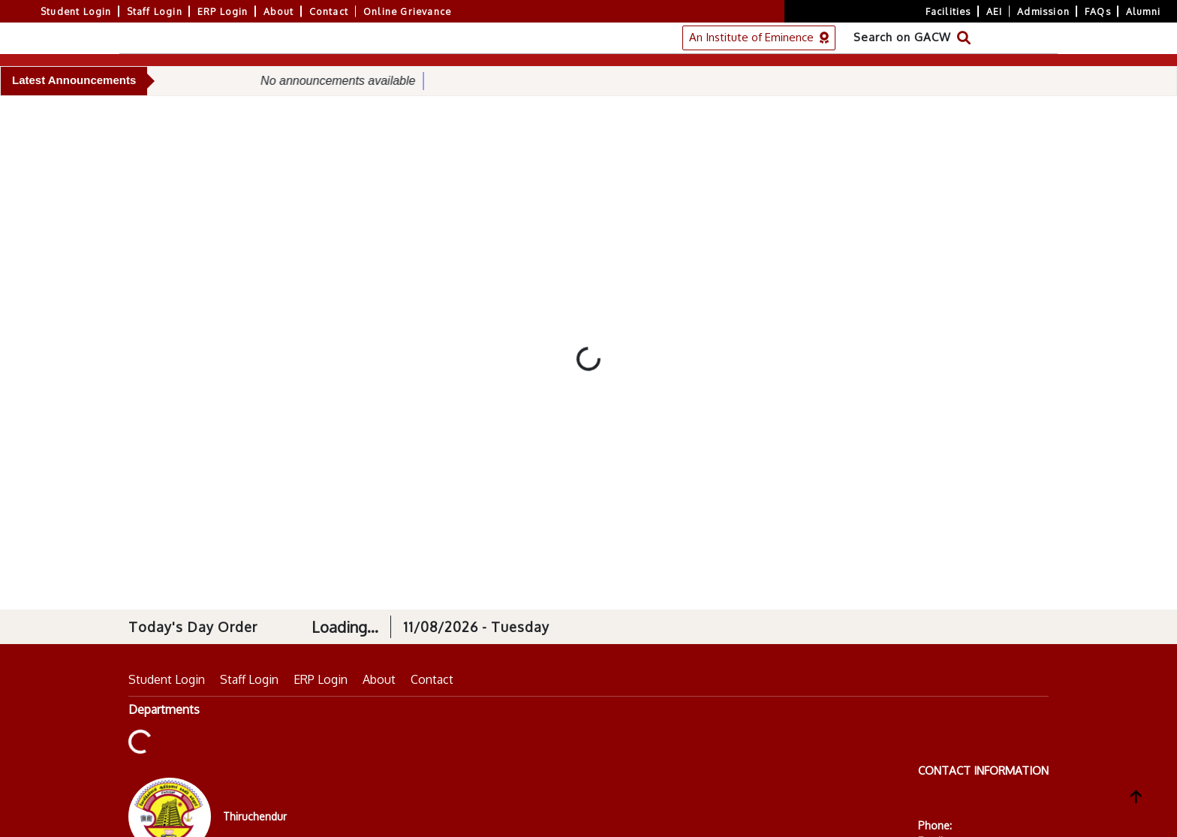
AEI (994, 11)
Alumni (1143, 11)
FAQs (1098, 11)
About (278, 11)
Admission (1043, 11)
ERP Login (222, 11)
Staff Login (154, 11)
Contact (328, 11)
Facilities (948, 11)
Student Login (76, 11)
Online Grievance (407, 11)
